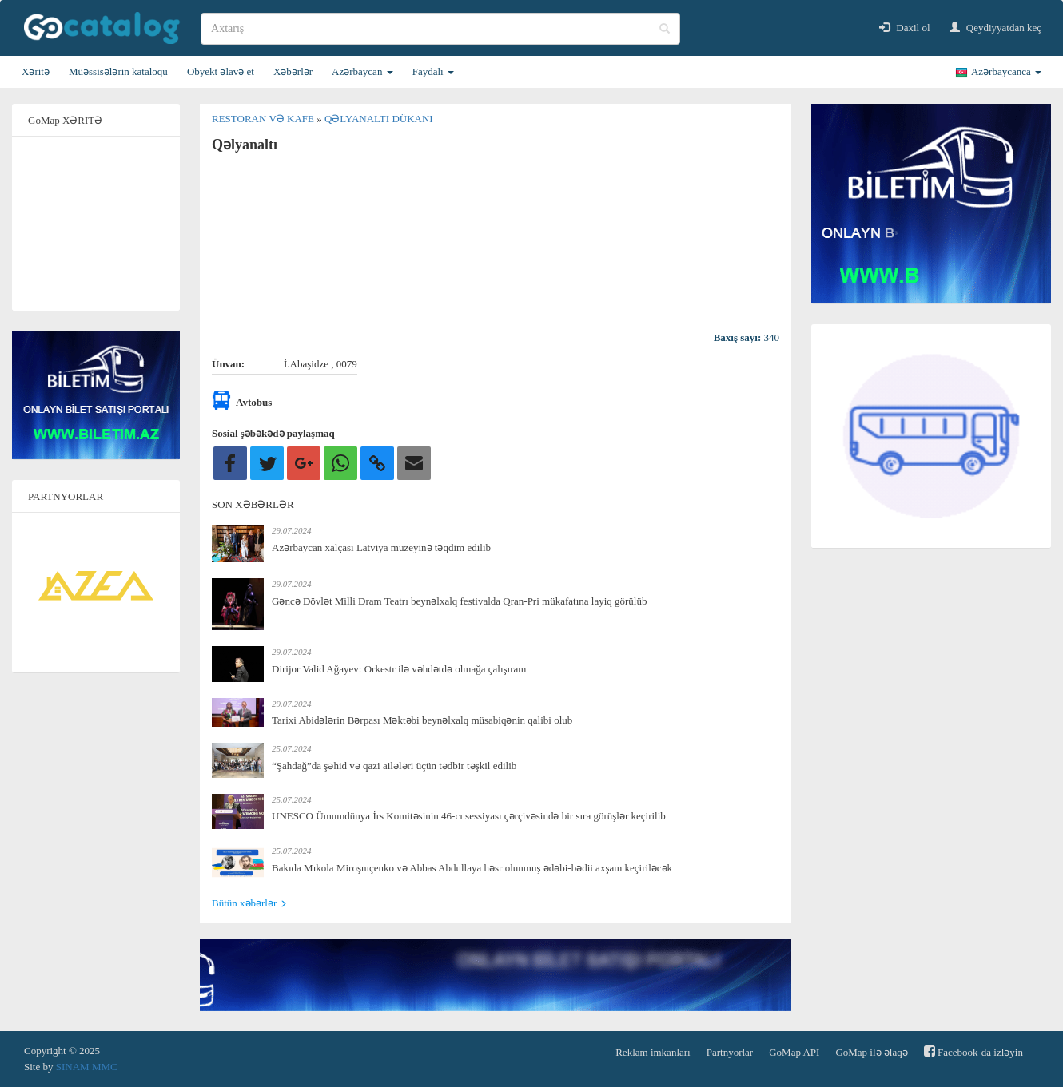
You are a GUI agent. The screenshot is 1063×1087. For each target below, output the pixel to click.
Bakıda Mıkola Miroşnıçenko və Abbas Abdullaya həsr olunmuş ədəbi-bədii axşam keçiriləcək (472, 868)
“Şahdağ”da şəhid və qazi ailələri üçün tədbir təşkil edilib (394, 766)
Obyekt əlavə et (220, 71)
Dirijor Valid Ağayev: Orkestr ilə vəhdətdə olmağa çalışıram (399, 669)
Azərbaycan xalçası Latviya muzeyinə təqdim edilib (381, 547)
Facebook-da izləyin (973, 1051)
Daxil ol (904, 28)
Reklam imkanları (653, 1052)
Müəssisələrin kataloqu (118, 71)
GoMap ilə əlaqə (871, 1052)
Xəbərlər (293, 71)
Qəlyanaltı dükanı (378, 119)
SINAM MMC (86, 1067)
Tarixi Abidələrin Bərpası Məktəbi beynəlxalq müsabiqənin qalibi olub (422, 720)
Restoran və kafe (264, 119)
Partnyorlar (730, 1052)
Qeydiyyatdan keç (995, 28)
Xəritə (36, 71)
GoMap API (794, 1052)
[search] (440, 29)
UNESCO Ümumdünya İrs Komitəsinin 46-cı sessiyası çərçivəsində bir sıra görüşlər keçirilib (469, 816)
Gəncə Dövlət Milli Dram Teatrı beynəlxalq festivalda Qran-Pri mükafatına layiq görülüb (459, 601)
